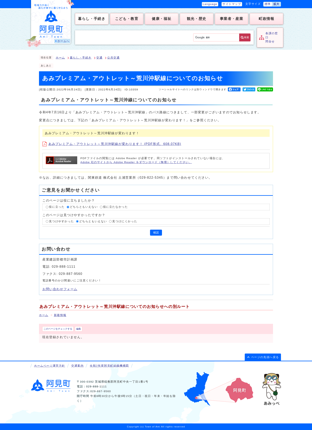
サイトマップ (231, 4)
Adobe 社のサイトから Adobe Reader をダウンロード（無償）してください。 (136, 162)
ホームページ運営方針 (49, 365)
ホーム (60, 57)
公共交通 (113, 57)
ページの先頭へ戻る (265, 357)
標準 (268, 4)
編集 (78, 328)
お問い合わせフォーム (59, 289)
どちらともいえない (84, 206)
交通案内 (77, 365)
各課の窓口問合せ (271, 37)
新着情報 (60, 315)
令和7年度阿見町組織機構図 (109, 365)
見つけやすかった (61, 221)
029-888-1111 (96, 386)
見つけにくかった (124, 221)
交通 (99, 57)
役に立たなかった (115, 206)
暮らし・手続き (81, 57)
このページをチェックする (58, 328)
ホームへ (63, 41)
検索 (246, 37)
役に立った (56, 206)
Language (210, 4)
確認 (156, 232)
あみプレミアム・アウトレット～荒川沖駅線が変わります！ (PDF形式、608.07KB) (111, 144)
